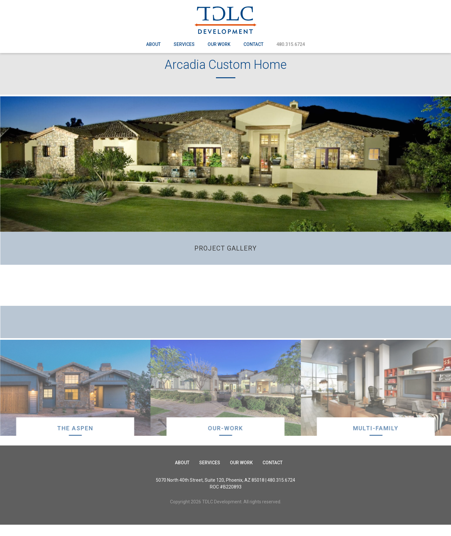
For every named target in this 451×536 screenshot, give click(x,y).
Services (184, 44)
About (153, 44)
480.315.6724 (290, 44)
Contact (253, 44)
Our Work (219, 44)
